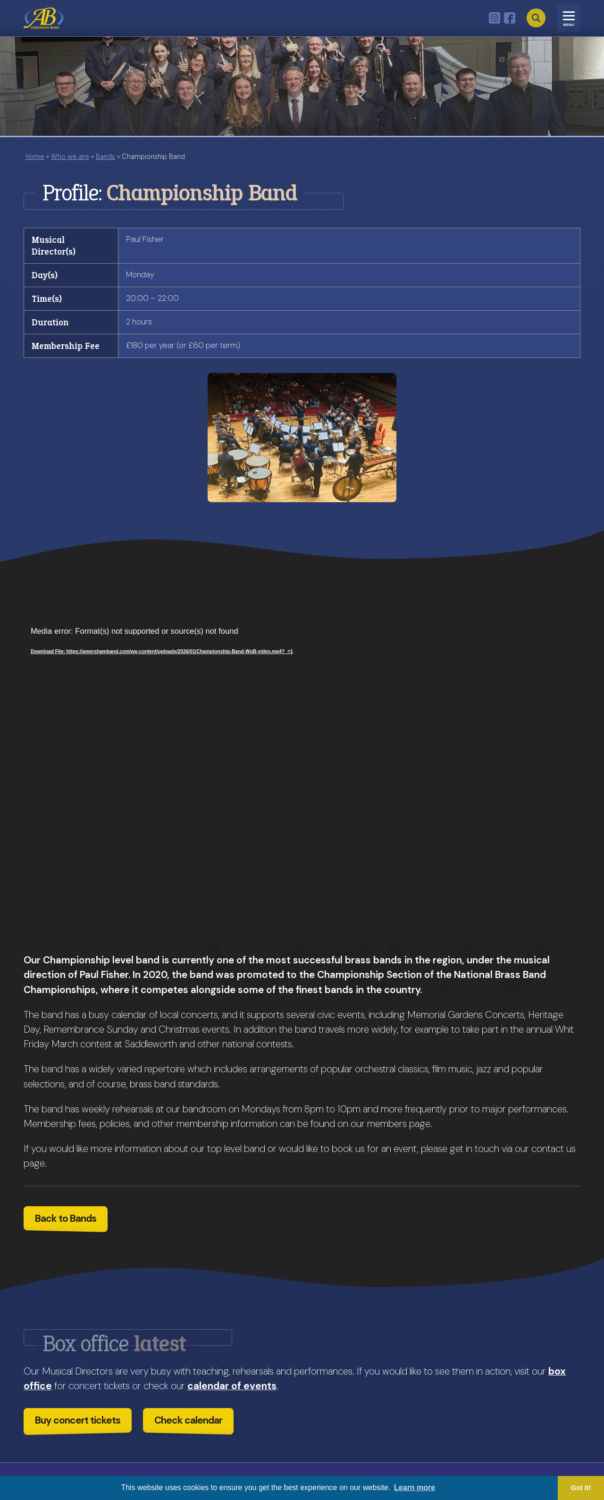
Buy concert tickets (77, 1420)
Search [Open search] (536, 17)
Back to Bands (65, 1218)
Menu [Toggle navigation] (568, 25)
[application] (302, 782)
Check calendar (188, 1420)
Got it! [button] (581, 1488)
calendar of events (232, 1385)
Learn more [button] (414, 1487)
